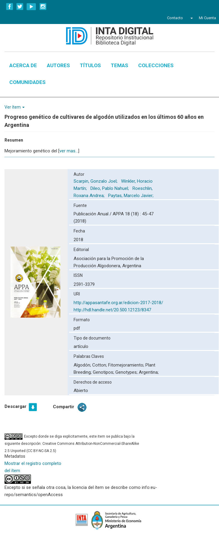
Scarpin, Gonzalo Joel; (96, 181)
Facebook (9, 6)
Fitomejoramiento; (126, 365)
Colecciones (156, 65)
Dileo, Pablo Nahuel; (110, 188)
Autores (58, 65)
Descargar (15, 406)
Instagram (43, 6)
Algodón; (83, 365)
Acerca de (23, 65)
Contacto (175, 18)
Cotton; (100, 365)
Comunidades (27, 82)
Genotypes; (127, 372)
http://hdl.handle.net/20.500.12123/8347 (112, 310)
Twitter (19, 6)
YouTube (31, 6)
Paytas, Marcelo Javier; (131, 195)
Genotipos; (104, 372)
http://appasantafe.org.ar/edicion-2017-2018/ (118, 302)
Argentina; (149, 372)
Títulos (90, 65)
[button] (191, 18)
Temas (119, 65)
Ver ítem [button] (15, 107)
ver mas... (68, 151)
